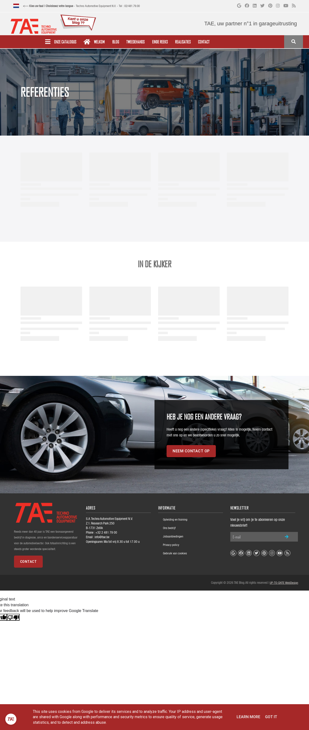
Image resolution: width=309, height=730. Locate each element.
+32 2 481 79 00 (106, 532)
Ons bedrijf (169, 528)
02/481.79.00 (132, 6)
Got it (271, 717)
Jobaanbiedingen (173, 536)
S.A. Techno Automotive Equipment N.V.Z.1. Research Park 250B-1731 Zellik (109, 523)
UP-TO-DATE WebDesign (284, 583)
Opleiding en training (175, 519)
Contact (28, 562)
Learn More (248, 717)
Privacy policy (171, 545)
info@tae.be (102, 537)
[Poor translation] (13, 617)
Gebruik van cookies (175, 553)
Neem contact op (191, 451)
